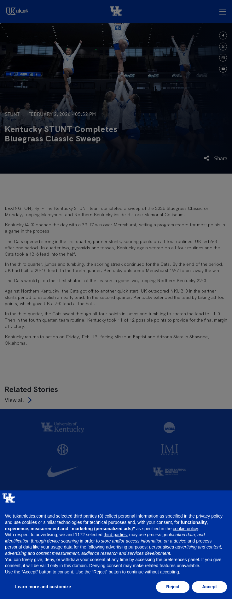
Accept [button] (209, 586)
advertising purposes (126, 546)
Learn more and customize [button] (43, 586)
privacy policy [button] (209, 516)
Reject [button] (172, 586)
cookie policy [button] (185, 528)
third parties (115, 534)
